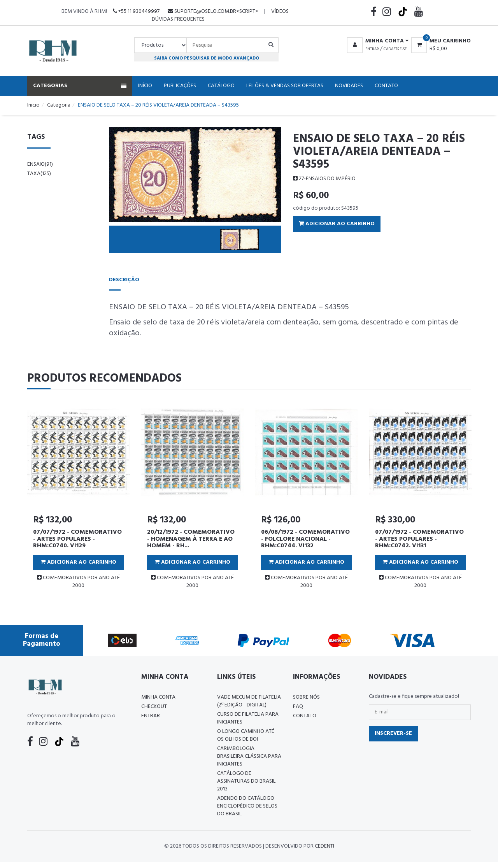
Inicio (33, 105)
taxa (39, 173)
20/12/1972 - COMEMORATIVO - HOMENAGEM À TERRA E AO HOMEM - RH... (191, 539)
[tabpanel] (78, 498)
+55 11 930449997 (136, 11)
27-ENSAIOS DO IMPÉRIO (324, 178)
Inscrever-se (393, 733)
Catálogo (221, 85)
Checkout (154, 706)
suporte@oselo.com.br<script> (213, 11)
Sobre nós (306, 697)
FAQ (298, 706)
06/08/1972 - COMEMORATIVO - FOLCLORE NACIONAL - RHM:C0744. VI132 (305, 539)
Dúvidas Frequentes (178, 19)
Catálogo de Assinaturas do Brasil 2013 (246, 781)
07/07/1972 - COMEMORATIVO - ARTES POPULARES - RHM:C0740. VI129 (77, 539)
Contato (386, 85)
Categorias (79, 85)
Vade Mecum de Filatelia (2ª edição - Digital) (249, 701)
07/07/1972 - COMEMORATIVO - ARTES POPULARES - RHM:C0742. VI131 (419, 539)
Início (145, 85)
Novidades (349, 85)
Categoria (58, 105)
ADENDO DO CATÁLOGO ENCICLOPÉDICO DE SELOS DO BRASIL (247, 806)
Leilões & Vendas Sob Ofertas (284, 85)
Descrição (124, 279)
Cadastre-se (395, 49)
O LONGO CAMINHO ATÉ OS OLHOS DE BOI (245, 735)
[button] (376, 41)
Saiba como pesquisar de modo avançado (206, 58)
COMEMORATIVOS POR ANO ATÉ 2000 (78, 581)
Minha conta (158, 697)
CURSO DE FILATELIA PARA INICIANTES (248, 718)
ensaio (40, 164)
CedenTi (324, 846)
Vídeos (280, 11)
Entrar (372, 49)
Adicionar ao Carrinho (337, 223)
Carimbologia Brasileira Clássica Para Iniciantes (249, 756)
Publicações (180, 85)
